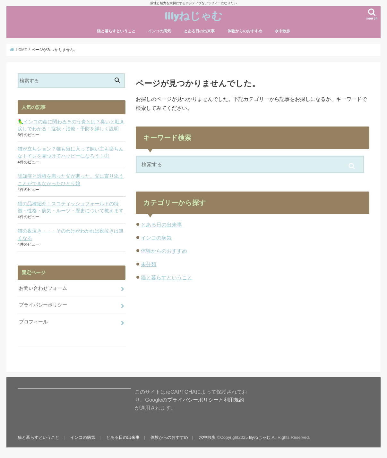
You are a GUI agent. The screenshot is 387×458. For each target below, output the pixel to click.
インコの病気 (159, 31)
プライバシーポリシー (43, 304)
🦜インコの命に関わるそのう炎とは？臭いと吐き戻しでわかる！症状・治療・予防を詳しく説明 (71, 125)
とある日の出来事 (199, 31)
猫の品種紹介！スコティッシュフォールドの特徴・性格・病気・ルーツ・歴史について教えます (71, 207)
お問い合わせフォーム (43, 288)
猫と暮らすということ (116, 31)
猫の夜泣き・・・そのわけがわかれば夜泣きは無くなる (71, 234)
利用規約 (234, 400)
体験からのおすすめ (245, 31)
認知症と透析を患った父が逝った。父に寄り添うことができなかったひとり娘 (71, 180)
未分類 (148, 264)
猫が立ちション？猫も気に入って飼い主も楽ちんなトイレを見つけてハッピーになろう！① (71, 152)
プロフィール (33, 321)
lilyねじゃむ (193, 15)
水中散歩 (282, 31)
